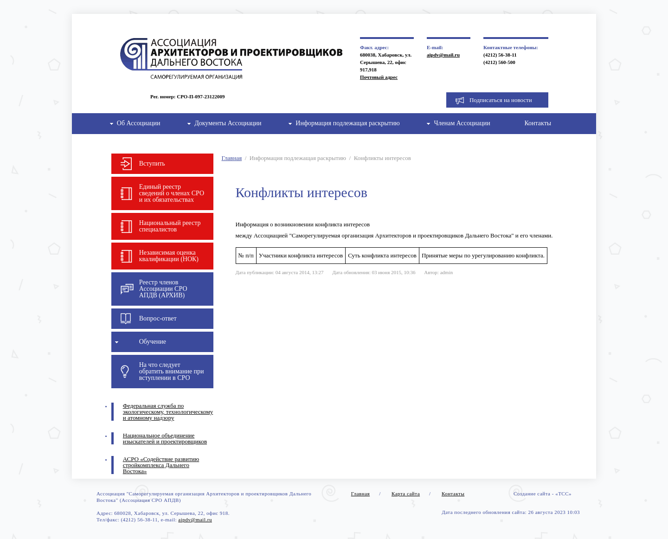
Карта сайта (406, 493)
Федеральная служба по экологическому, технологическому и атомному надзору (168, 411)
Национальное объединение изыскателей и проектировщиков (165, 438)
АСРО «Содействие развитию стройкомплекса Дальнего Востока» (161, 465)
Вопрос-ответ (158, 318)
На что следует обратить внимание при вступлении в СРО (171, 371)
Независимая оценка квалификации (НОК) (169, 256)
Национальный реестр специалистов (170, 226)
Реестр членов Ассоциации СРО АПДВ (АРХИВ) (163, 289)
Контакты (537, 123)
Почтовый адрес (379, 77)
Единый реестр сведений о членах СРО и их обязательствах (171, 193)
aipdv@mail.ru (443, 55)
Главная (232, 157)
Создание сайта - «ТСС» (543, 493)
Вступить (152, 163)
